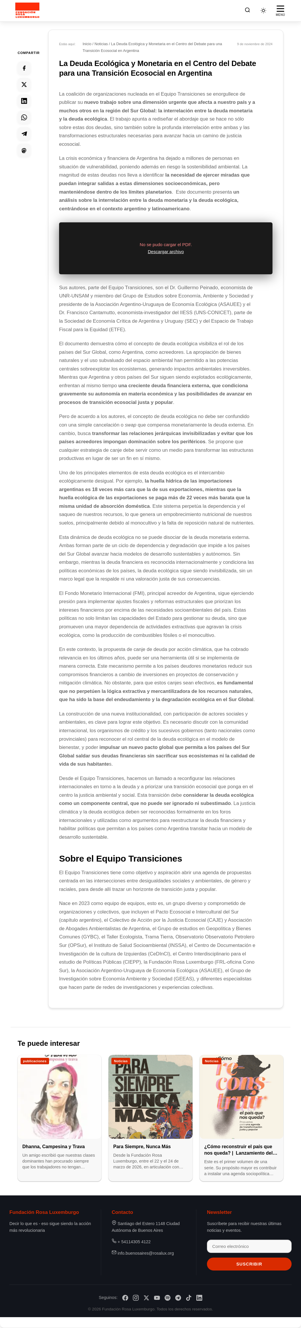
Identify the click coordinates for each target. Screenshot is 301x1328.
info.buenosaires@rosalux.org (146, 1253)
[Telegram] (178, 1297)
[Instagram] (136, 1297)
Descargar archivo (166, 251)
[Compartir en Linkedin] (24, 100)
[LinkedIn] (199, 1297)
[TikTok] (189, 1297)
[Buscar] (247, 11)
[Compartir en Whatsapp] (24, 117)
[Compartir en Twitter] (24, 84)
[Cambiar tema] (263, 10)
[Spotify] (167, 1297)
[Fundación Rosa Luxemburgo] (28, 10)
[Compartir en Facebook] (24, 68)
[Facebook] (125, 1297)
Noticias (101, 44)
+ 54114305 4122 (134, 1241)
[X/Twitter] (146, 1297)
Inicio (87, 44)
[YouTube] (157, 1297)
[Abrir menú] (280, 10)
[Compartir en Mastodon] (24, 150)
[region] (165, 248)
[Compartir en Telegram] (24, 133)
